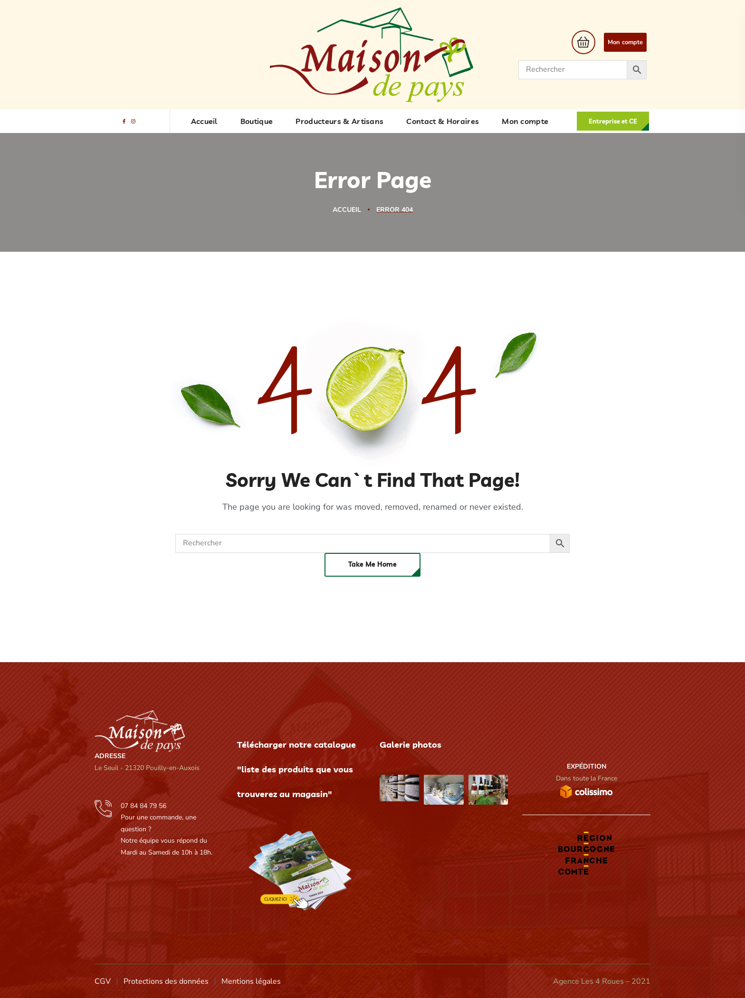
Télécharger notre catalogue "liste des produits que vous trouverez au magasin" (296, 769)
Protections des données (166, 981)
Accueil (347, 209)
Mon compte (625, 42)
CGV (103, 981)
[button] (580, 42)
